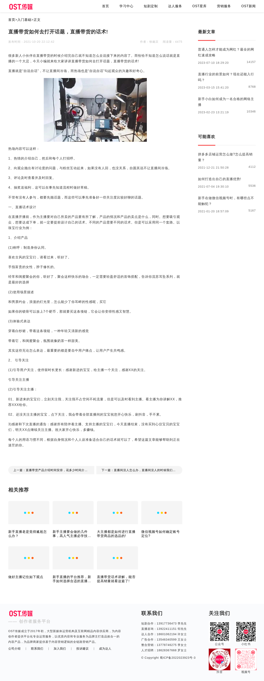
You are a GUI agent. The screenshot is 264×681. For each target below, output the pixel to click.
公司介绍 (14, 648)
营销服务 (224, 6)
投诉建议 (82, 648)
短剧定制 (151, 6)
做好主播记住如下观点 (25, 577)
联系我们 (37, 648)
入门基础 (24, 19)
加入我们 (60, 648)
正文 (37, 19)
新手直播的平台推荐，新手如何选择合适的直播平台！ (72, 579)
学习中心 (126, 6)
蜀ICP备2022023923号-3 (177, 657)
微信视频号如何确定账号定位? (160, 534)
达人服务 (175, 6)
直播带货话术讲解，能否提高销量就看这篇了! (116, 579)
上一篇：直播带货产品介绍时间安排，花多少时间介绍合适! (53, 470)
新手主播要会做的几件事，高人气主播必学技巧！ (70, 534)
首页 (105, 6)
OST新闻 (248, 6)
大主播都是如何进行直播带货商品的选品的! (116, 534)
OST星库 (199, 6)
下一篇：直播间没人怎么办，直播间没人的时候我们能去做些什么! (141, 470)
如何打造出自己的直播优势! (219, 179)
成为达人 (105, 648)
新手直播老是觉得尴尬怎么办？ (27, 534)
